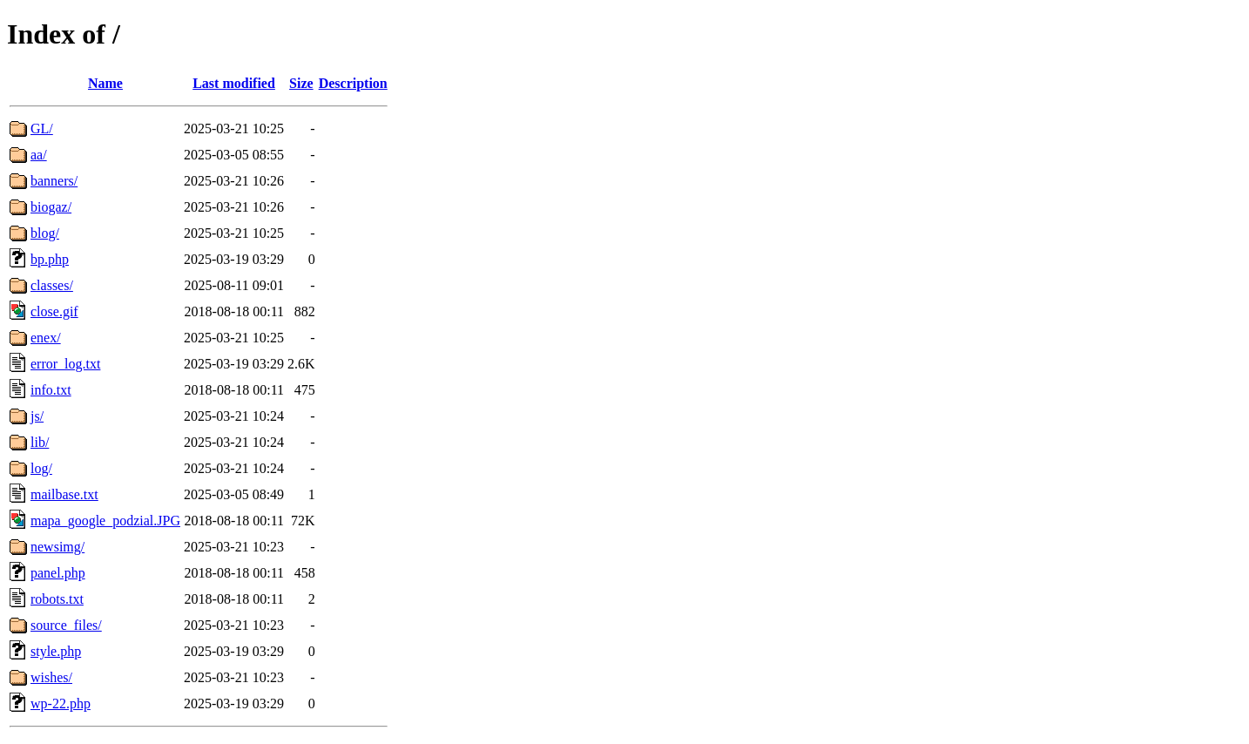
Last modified (233, 83)
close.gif (54, 311)
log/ (41, 468)
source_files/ (66, 625)
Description (353, 83)
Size (301, 83)
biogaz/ (50, 207)
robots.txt (57, 599)
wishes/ (51, 677)
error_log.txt (65, 363)
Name (105, 83)
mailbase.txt (64, 494)
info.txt (50, 389)
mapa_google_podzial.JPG (105, 520)
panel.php (57, 572)
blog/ (44, 233)
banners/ (54, 180)
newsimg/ (57, 546)
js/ (37, 416)
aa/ (38, 154)
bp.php (49, 259)
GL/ (41, 128)
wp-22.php (60, 703)
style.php (55, 651)
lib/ (39, 442)
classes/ (51, 285)
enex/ (45, 337)
